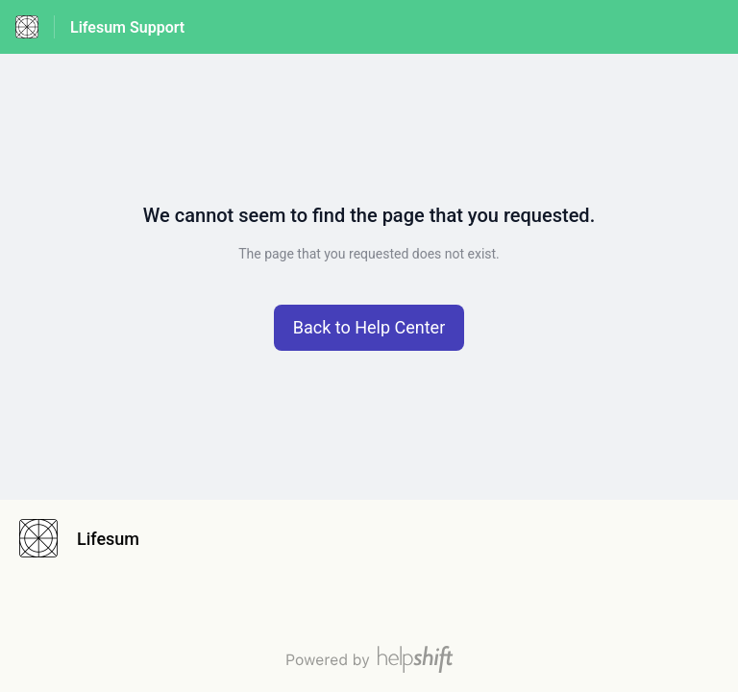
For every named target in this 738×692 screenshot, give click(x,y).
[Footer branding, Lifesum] (89, 538)
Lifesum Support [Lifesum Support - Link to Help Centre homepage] (127, 27)
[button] (369, 328)
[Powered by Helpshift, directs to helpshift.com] (369, 659)
